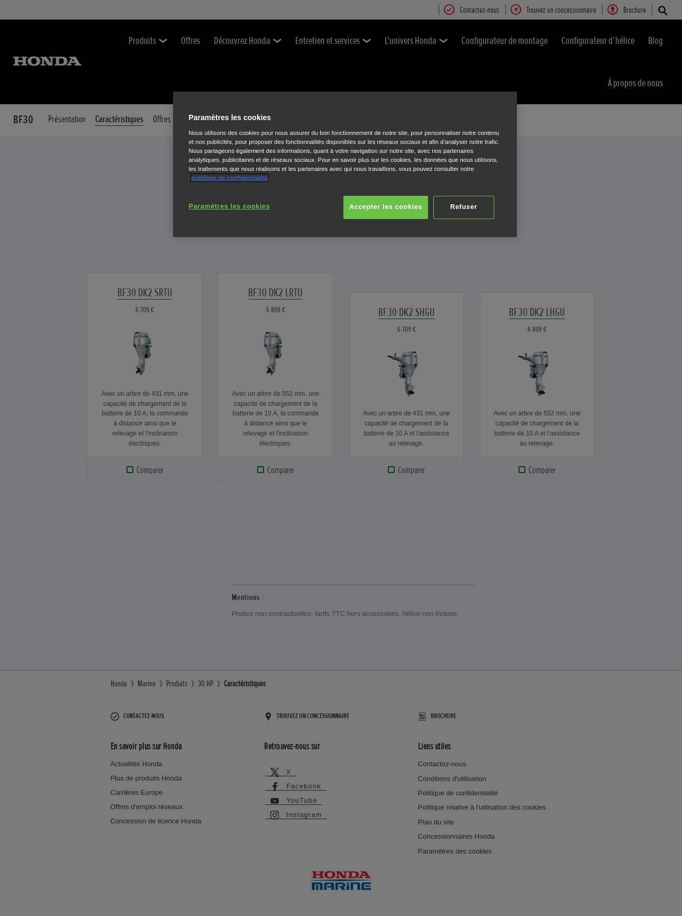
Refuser (463, 207)
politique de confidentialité (230, 178)
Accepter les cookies (385, 207)
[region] (345, 164)
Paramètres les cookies (229, 206)
